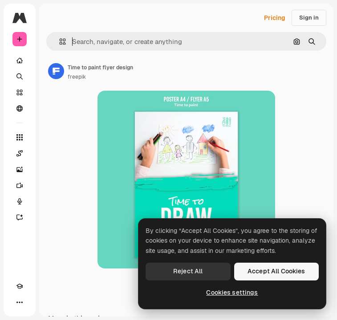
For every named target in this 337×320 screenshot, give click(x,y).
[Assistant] (19, 217)
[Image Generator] (19, 169)
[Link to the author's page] (56, 71)
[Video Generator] (19, 185)
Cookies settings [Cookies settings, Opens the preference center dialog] (232, 292)
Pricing (274, 18)
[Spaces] (19, 153)
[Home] (19, 60)
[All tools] (19, 137)
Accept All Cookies (276, 271)
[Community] (19, 108)
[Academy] (19, 286)
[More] (19, 302)
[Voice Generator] (19, 201)
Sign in (309, 17)
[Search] (19, 76)
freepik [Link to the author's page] (77, 76)
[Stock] (19, 92)
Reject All (188, 271)
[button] (59, 41)
